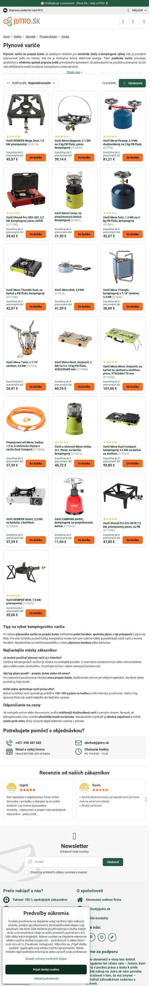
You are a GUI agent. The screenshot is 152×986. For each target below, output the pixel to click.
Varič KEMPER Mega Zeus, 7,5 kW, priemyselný (25, 142)
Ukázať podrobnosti (46, 978)
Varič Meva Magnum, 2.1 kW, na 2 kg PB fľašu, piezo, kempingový (73, 144)
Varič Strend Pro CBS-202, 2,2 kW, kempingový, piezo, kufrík (25, 219)
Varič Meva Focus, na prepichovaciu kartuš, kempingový (68, 217)
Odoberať (113, 862)
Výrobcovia (132, 83)
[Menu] (144, 21)
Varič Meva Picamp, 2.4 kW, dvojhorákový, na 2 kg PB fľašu (122, 142)
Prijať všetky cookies (46, 969)
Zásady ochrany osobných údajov (46, 958)
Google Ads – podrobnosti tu (51, 940)
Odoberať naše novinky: (74, 851)
